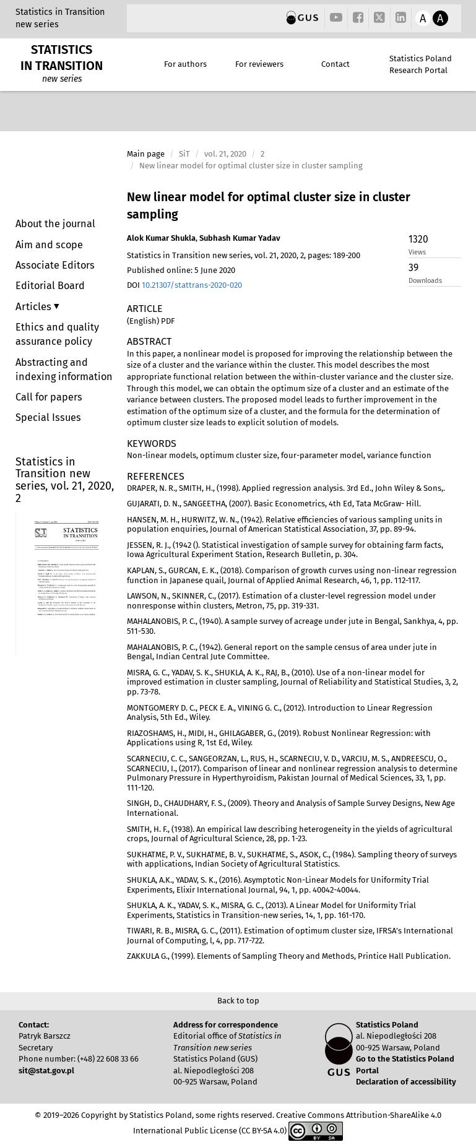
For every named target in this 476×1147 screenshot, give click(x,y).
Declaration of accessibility (406, 1081)
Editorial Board (50, 286)
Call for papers (48, 397)
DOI (184, 285)
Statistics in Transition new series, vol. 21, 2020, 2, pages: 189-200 (243, 255)
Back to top (238, 1000)
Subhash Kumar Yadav (239, 238)
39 (413, 268)
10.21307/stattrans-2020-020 (192, 285)
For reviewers (259, 64)
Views (417, 252)
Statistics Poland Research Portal (420, 64)
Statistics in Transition (60, 12)
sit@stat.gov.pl (46, 1070)
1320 (418, 239)
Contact (335, 64)
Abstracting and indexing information (64, 370)
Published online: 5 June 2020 (181, 270)
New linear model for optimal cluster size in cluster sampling (268, 206)
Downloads (425, 281)
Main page (146, 153)
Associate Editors (55, 265)
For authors (185, 64)
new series (37, 24)
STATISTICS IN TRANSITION (61, 57)
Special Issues (48, 417)
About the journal (55, 224)
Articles (34, 306)
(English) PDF (151, 321)
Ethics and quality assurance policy (57, 334)
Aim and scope (49, 245)
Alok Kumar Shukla (161, 238)
